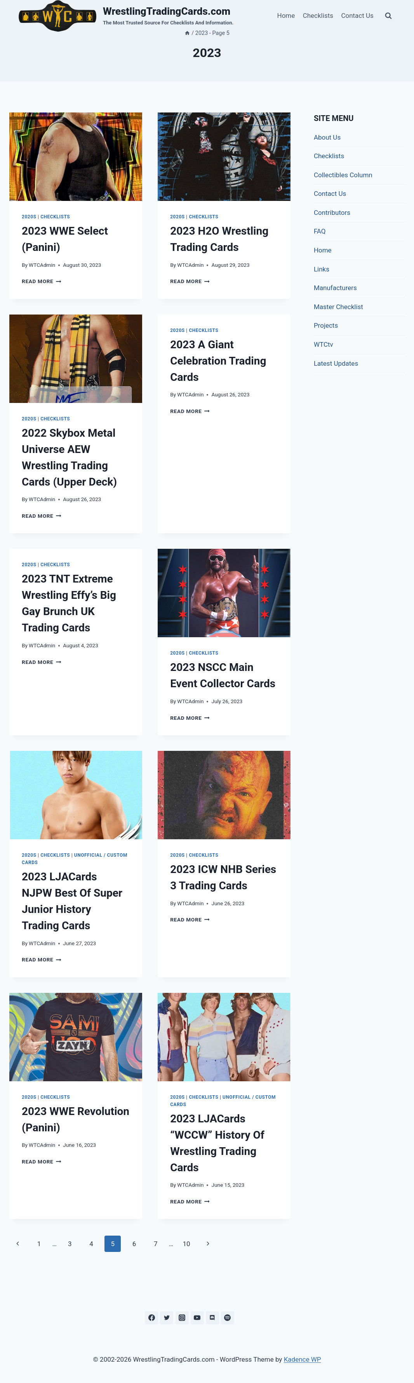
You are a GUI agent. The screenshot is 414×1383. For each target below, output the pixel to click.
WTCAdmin (42, 265)
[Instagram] (182, 1317)
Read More (41, 281)
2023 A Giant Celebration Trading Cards (218, 361)
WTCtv (323, 344)
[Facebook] (151, 1317)
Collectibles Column (343, 175)
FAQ (320, 231)
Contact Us (357, 15)
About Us (327, 137)
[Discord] (212, 1317)
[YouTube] (197, 1317)
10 (186, 1244)
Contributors (332, 212)
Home (286, 15)
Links (321, 269)
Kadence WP (302, 1359)
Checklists (318, 15)
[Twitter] (166, 1317)
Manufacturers (335, 288)
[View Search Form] (388, 16)
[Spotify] (227, 1317)
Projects (326, 325)
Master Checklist (338, 307)
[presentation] (75, 156)
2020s (29, 217)
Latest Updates (336, 363)
